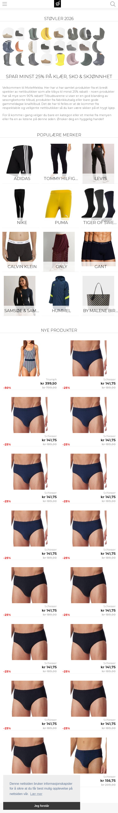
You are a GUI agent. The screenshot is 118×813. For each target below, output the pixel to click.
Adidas (22, 178)
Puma (61, 222)
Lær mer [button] (36, 794)
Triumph (51, 379)
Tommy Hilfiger (62, 178)
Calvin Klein (22, 266)
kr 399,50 (48, 383)
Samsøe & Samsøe (23, 310)
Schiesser (109, 379)
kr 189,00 (109, 387)
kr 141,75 (108, 383)
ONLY (61, 266)
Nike (22, 222)
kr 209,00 (108, 784)
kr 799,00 (49, 387)
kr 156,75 (108, 781)
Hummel (61, 310)
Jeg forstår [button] (41, 805)
